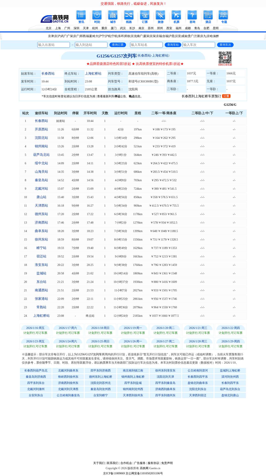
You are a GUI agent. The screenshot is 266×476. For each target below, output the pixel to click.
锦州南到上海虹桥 (133, 376)
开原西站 (41, 129)
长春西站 (48, 73)
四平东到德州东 (165, 395)
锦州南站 (41, 146)
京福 (159, 36)
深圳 (76, 28)
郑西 (83, 36)
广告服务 (140, 463)
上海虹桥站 (93, 73)
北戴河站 (41, 188)
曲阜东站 (41, 231)
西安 (169, 28)
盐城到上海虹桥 (230, 370)
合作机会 (126, 463)
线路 (129, 22)
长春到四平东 (230, 382)
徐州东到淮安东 (165, 370)
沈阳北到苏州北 (101, 382)
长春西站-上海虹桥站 (153, 55)
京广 (76, 36)
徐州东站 (41, 239)
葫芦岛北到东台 (230, 389)
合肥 (206, 28)
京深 (152, 36)
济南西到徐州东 (68, 382)
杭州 (95, 28)
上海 (58, 28)
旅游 (161, 22)
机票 (176, 22)
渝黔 (216, 36)
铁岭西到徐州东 (68, 376)
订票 (145, 22)
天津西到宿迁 (197, 395)
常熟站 (41, 307)
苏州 (151, 28)
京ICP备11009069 (114, 473)
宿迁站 (41, 256)
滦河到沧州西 (230, 376)
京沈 (134, 36)
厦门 (114, 28)
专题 (224, 22)
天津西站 (41, 205)
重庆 (104, 28)
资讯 (81, 22)
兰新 (197, 36)
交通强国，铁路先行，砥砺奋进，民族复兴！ (134, 3)
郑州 (160, 28)
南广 (140, 36)
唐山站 (41, 197)
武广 (64, 36)
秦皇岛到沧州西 (101, 389)
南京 (141, 28)
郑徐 (127, 36)
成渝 (184, 36)
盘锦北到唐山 (230, 395)
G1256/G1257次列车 (117, 55)
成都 (188, 28)
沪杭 (108, 36)
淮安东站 (41, 265)
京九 (203, 36)
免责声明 (167, 463)
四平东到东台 (36, 382)
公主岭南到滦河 (198, 370)
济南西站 (41, 222)
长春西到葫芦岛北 (35, 370)
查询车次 (225, 44)
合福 (165, 36)
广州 (67, 28)
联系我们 (112, 463)
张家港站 (41, 298)
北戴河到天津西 (68, 389)
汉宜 (178, 36)
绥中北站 (41, 163)
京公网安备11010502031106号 (144, 473)
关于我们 (99, 463)
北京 (49, 28)
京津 (51, 36)
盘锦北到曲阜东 (198, 382)
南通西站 (41, 290)
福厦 (89, 36)
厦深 (146, 36)
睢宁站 (41, 248)
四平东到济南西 (101, 370)
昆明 (216, 28)
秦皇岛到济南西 (36, 376)
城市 (113, 22)
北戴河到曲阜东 (68, 370)
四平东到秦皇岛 (165, 382)
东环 (121, 36)
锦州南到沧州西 (133, 389)
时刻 (97, 22)
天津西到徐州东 (133, 395)
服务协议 (153, 463)
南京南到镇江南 (133, 370)
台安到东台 (36, 395)
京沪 (57, 36)
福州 (178, 28)
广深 (70, 36)
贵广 (191, 36)
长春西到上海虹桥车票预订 (206, 96)
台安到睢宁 (100, 395)
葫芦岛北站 (41, 154)
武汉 (123, 28)
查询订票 (118, 44)
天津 (86, 28)
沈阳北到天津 (165, 376)
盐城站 (41, 273)
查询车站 (173, 44)
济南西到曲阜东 (165, 389)
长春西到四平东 (198, 376)
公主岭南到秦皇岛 (68, 395)
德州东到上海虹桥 (100, 376)
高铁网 (144, 468)
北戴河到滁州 (36, 389)
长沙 (132, 28)
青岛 (197, 28)
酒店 (208, 22)
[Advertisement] (135, 429)
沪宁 (102, 36)
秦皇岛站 (41, 180)
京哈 (210, 36)
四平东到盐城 (133, 382)
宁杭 (114, 36)
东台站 (41, 281)
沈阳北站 (41, 137)
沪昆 (171, 36)
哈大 (95, 36)
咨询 (192, 22)
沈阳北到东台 (197, 389)
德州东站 (41, 214)
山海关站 (41, 171)
